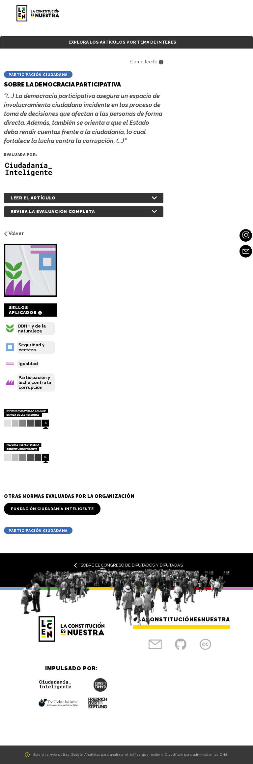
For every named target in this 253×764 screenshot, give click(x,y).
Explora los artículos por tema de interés (122, 42)
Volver (14, 233)
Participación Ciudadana (38, 74)
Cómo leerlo (146, 61)
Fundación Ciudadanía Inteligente (52, 508)
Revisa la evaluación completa (53, 211)
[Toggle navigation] (228, 13)
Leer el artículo (33, 197)
